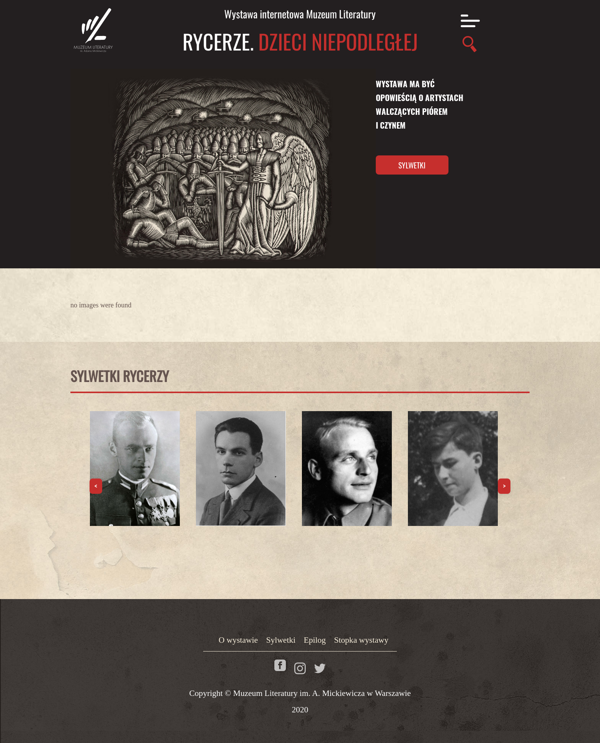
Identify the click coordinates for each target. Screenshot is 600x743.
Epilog (315, 640)
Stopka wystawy (361, 640)
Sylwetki (412, 165)
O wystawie (238, 640)
